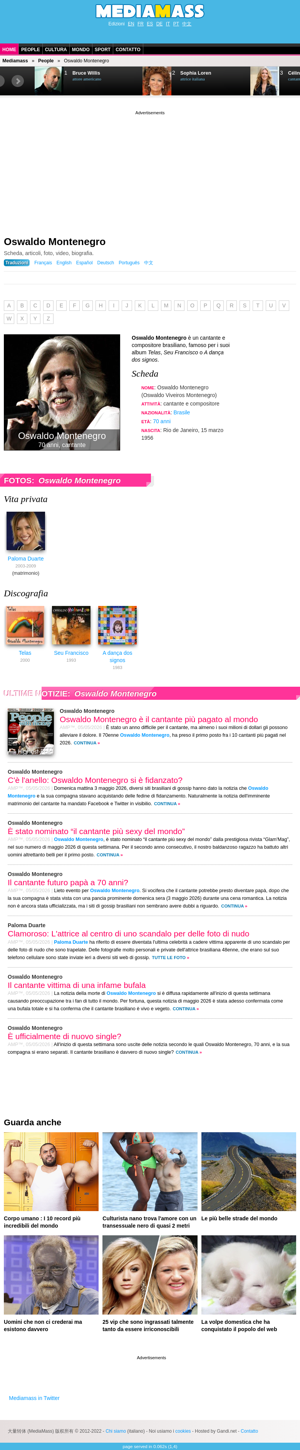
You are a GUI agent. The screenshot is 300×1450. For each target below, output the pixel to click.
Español (84, 262)
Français (43, 262)
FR (140, 24)
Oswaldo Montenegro (55, 241)
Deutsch (105, 262)
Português (129, 262)
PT (176, 24)
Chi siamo (116, 1431)
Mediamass (15, 60)
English (64, 262)
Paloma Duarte (26, 559)
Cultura (56, 49)
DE (159, 24)
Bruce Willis (86, 73)
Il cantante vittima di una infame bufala (77, 985)
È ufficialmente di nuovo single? (64, 1036)
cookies (183, 1431)
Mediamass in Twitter (34, 1398)
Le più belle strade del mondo (239, 1218)
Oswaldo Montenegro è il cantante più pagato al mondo (159, 719)
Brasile (182, 412)
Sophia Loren (195, 73)
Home (9, 49)
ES (150, 24)
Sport (103, 49)
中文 (186, 24)
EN (131, 24)
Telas (25, 653)
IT (168, 24)
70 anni (162, 421)
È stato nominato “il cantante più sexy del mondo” (96, 831)
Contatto (128, 49)
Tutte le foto (169, 957)
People (30, 49)
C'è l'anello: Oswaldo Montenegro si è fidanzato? (95, 780)
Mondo (81, 49)
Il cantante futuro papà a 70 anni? (68, 882)
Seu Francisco (71, 653)
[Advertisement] (150, 170)
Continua (85, 743)
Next (18, 81)
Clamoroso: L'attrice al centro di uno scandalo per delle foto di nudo (128, 933)
